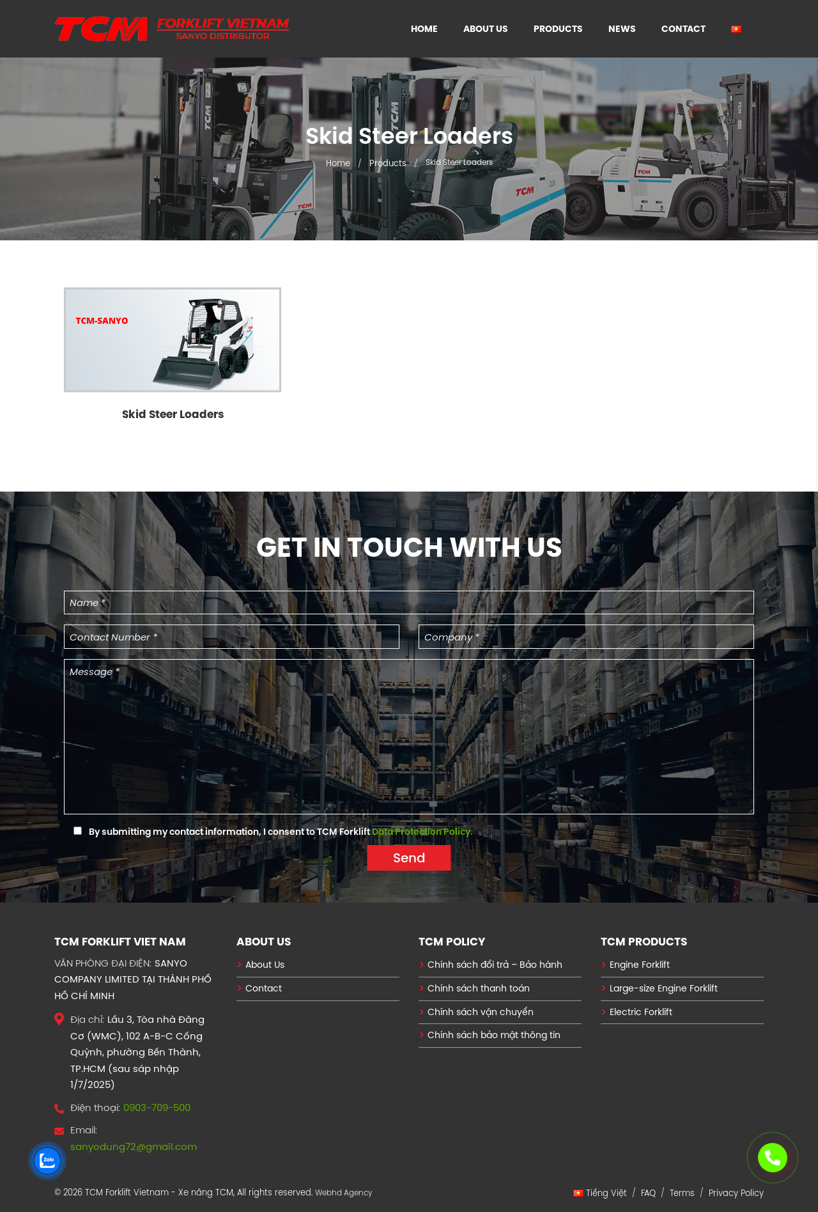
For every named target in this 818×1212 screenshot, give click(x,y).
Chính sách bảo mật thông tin (494, 1035)
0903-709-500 (156, 1107)
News (622, 29)
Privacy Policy (736, 1193)
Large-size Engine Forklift (664, 988)
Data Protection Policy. (422, 831)
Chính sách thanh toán (479, 988)
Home (424, 29)
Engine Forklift (640, 964)
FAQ (648, 1193)
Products (558, 29)
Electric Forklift (641, 1012)
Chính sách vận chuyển (481, 1012)
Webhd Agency (344, 1192)
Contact (683, 29)
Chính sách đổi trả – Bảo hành (495, 964)
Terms (682, 1193)
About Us (485, 29)
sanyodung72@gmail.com (133, 1146)
